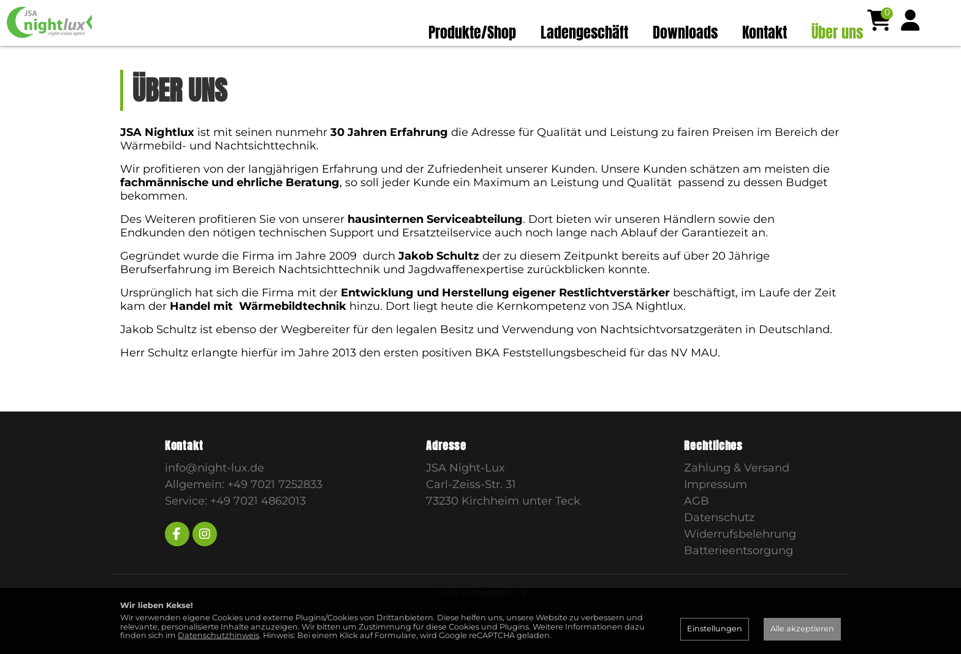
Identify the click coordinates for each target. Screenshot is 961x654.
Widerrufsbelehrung (740, 557)
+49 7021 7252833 (274, 507)
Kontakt (764, 32)
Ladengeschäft (584, 32)
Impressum (715, 507)
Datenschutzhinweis (218, 635)
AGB (696, 524)
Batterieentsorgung (738, 574)
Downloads (685, 32)
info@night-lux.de (214, 491)
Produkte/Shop (472, 32)
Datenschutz (719, 540)
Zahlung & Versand (736, 491)
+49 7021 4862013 (258, 524)
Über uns (837, 32)
